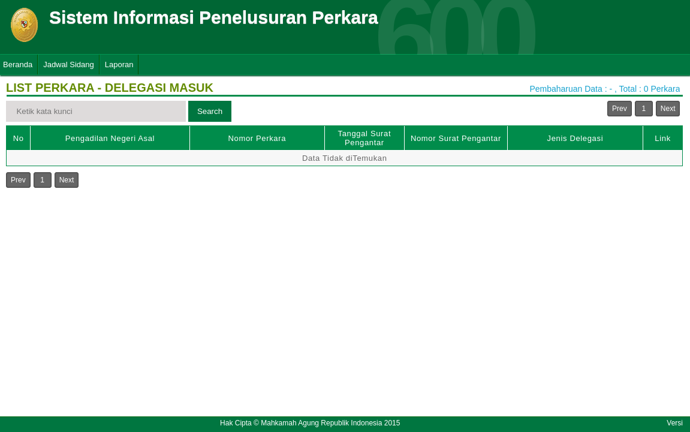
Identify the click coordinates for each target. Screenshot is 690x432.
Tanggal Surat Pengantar (364, 138)
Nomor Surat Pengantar (456, 138)
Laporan (119, 64)
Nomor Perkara (257, 138)
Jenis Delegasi (575, 138)
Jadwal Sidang (68, 64)
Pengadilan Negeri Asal (110, 138)
